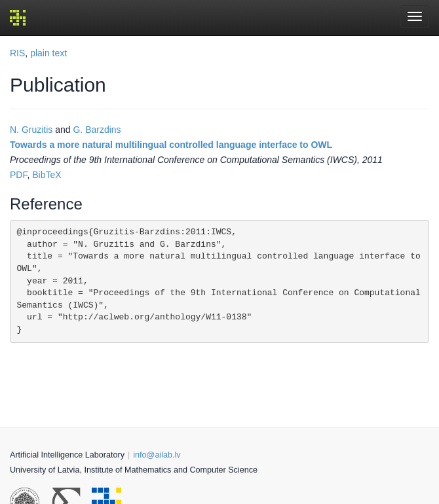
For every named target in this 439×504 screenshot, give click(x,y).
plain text (48, 53)
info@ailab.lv (156, 454)
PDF (18, 175)
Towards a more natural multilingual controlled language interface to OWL (171, 144)
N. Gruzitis (31, 129)
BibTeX (46, 175)
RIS (17, 53)
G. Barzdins (97, 129)
